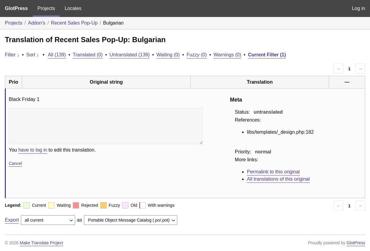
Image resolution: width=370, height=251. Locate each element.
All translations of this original (278, 179)
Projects (46, 8)
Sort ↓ (32, 54)
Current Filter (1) (267, 54)
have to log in (32, 149)
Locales (73, 8)
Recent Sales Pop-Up (74, 22)
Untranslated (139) (129, 54)
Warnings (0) (227, 54)
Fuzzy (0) (197, 54)
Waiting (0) (168, 54)
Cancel (15, 163)
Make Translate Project (41, 242)
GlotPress (16, 8)
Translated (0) (88, 54)
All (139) (57, 54)
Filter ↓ (12, 54)
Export (12, 220)
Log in (358, 8)
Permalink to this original (273, 171)
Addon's (36, 22)
